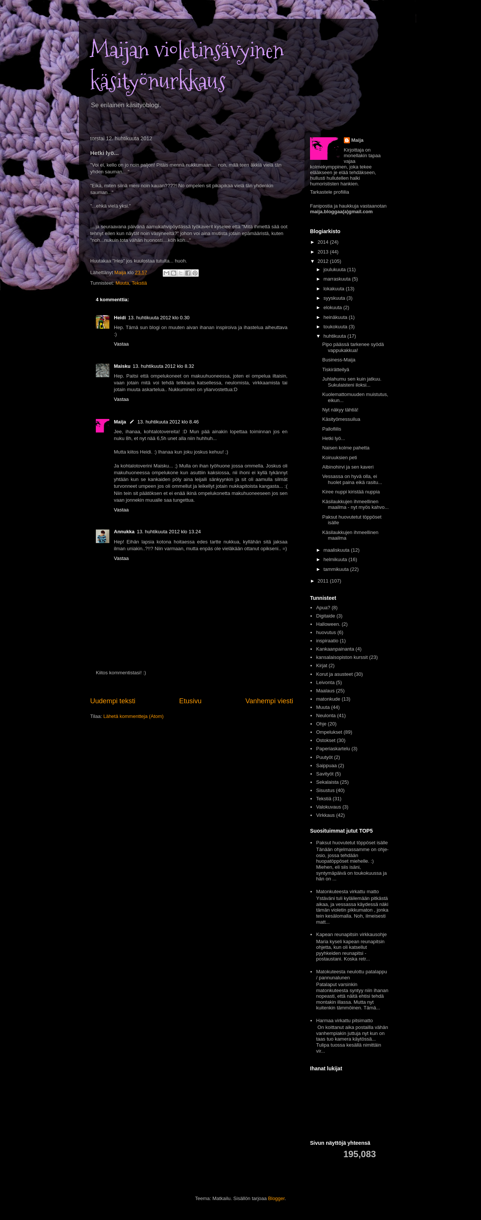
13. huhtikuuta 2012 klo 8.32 (163, 366)
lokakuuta (335, 288)
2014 (324, 242)
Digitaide (325, 616)
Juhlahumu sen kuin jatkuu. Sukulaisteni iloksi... (351, 382)
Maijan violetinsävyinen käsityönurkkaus (187, 66)
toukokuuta (336, 326)
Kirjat (321, 665)
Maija (120, 422)
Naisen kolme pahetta (345, 448)
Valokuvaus (328, 807)
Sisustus (325, 790)
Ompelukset (329, 732)
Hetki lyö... (333, 438)
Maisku (122, 366)
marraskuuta (338, 279)
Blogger (276, 1198)
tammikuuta (337, 569)
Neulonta (326, 715)
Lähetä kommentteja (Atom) (133, 716)
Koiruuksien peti (339, 457)
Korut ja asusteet (334, 674)
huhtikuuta (336, 336)
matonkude (328, 699)
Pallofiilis (331, 429)
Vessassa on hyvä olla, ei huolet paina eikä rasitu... (352, 479)
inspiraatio (327, 640)
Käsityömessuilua (341, 419)
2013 (324, 252)
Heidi (120, 317)
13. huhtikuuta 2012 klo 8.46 (168, 422)
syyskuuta (335, 298)
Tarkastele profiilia (329, 192)
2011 (324, 581)
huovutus (326, 632)
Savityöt (324, 774)
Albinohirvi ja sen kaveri (348, 467)
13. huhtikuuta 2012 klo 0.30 (158, 317)
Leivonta (325, 682)
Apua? (323, 607)
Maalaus (325, 690)
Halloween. (328, 624)
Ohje (321, 724)
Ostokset (325, 740)
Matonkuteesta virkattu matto (347, 891)
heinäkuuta (336, 317)
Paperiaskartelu (333, 748)
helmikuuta (336, 559)
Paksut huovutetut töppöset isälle (352, 842)
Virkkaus (325, 815)
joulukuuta (335, 269)
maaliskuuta (337, 550)
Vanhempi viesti (269, 701)
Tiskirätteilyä (335, 369)
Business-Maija (338, 360)
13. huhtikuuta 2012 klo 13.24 (169, 531)
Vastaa (121, 344)
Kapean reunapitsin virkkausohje (351, 934)
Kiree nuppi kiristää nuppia (351, 492)
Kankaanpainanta (335, 649)
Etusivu (190, 701)
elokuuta (333, 307)
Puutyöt (324, 757)
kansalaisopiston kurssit (342, 657)
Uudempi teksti (112, 701)
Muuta (122, 283)
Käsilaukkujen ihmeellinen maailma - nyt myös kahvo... (355, 504)
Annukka (124, 531)
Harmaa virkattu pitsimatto (344, 1020)
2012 (324, 261)
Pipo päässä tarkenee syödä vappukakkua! (353, 347)
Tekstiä (139, 283)
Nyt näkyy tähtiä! (340, 410)
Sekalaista (327, 782)
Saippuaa (326, 765)
